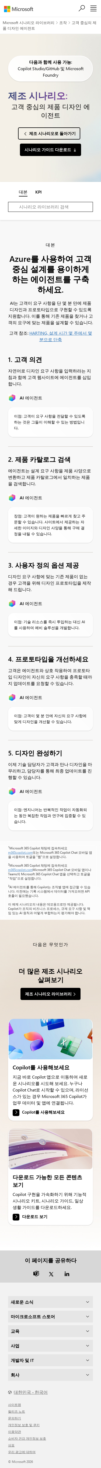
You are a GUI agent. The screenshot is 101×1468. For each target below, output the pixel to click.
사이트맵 (14, 1404)
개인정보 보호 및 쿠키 (24, 1425)
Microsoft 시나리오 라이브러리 (28, 22)
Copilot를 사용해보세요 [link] (43, 1112)
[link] (50, 1039)
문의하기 (14, 1418)
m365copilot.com (20, 852)
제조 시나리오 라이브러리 (48, 993)
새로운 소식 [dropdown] (22, 1302)
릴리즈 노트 (16, 1411)
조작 (63, 22)
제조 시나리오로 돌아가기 (52, 133)
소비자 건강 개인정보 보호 (27, 1438)
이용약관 (14, 1431)
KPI (38, 192)
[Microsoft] (20, 9)
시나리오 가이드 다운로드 (48, 149)
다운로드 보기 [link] (34, 1216)
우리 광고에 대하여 (22, 1452)
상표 (11, 1445)
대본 (23, 192)
